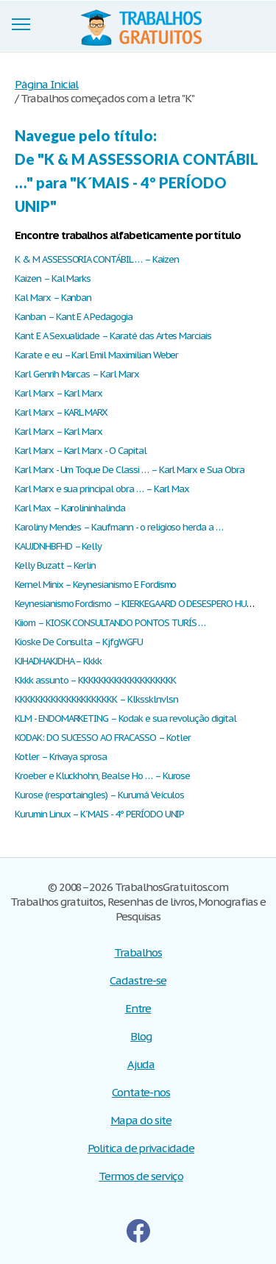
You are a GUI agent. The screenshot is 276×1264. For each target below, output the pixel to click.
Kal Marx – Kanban (53, 297)
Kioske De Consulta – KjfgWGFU (79, 642)
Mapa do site (140, 1120)
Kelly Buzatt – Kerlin (55, 565)
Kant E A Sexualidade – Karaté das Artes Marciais (113, 336)
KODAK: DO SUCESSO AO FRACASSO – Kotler (102, 737)
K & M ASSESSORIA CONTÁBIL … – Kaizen (97, 259)
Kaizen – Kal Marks (53, 278)
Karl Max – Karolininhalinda (70, 508)
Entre (138, 1008)
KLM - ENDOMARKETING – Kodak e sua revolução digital (125, 718)
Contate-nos (141, 1092)
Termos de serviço (141, 1176)
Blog (141, 1036)
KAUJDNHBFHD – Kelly (58, 546)
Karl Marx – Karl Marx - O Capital (80, 450)
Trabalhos (138, 952)
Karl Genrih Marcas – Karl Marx (77, 374)
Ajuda (141, 1064)
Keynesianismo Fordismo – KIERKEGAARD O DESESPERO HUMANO (143, 603)
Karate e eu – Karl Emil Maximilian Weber (96, 355)
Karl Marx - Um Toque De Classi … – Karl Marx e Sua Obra (129, 470)
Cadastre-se (138, 980)
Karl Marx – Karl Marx (58, 393)
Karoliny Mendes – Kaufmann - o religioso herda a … (119, 527)
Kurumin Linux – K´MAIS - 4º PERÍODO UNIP (99, 814)
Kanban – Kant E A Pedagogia (73, 316)
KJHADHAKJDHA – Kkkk (58, 661)
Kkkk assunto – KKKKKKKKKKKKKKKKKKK (95, 680)
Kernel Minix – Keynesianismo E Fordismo (95, 584)
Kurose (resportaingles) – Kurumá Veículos (99, 795)
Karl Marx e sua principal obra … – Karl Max (102, 489)
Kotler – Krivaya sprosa (61, 756)
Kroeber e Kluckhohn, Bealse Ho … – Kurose (102, 776)
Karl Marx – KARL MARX (61, 412)
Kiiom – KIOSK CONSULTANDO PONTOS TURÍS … (110, 623)
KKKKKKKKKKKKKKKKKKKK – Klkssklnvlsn (96, 699)
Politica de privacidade (141, 1148)
